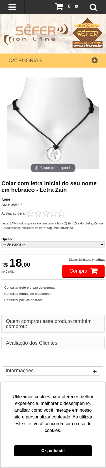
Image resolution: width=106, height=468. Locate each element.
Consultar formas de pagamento (27, 293)
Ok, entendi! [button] (53, 450)
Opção (6, 239)
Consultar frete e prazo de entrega (29, 287)
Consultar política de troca (23, 300)
